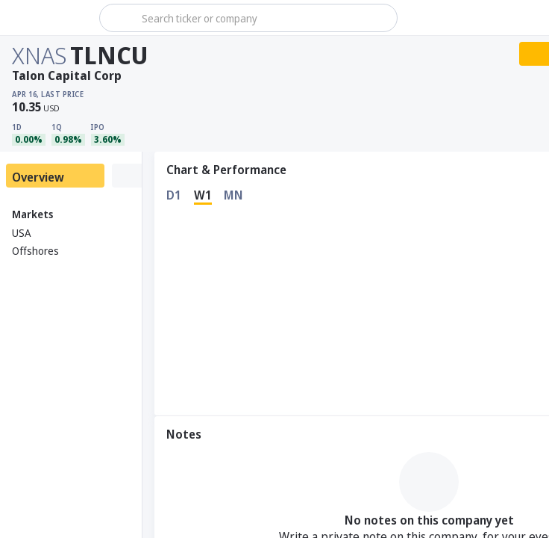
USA (21, 233)
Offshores (35, 251)
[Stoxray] (48, 18)
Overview (38, 177)
